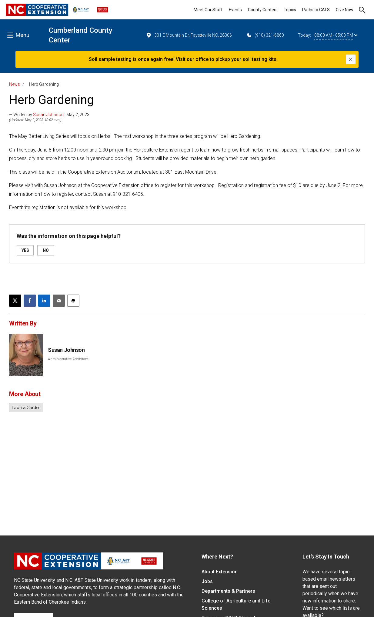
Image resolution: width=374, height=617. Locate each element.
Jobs (207, 581)
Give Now (344, 9)
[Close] (351, 59)
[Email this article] (59, 301)
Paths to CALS (316, 9)
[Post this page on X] (15, 301)
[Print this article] (73, 301)
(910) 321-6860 (265, 35)
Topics (290, 9)
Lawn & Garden (26, 407)
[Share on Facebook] (30, 301)
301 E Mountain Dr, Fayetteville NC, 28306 (189, 35)
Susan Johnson (48, 114)
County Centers (263, 9)
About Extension (220, 572)
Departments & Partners (228, 591)
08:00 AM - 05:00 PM (335, 35)
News (14, 84)
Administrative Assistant (68, 359)
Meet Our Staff (208, 9)
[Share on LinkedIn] (44, 301)
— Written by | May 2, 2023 (49, 114)
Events (235, 9)
